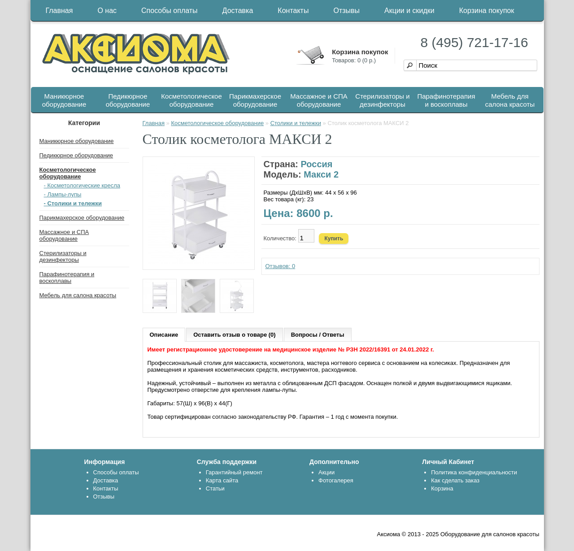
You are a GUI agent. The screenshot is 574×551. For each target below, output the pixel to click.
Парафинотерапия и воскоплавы (446, 100)
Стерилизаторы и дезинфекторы (382, 100)
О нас (107, 10)
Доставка (237, 10)
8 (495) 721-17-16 (474, 42)
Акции (326, 472)
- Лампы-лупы (63, 194)
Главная (59, 10)
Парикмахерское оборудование (255, 100)
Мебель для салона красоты (510, 100)
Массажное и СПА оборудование (319, 100)
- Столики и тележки (73, 203)
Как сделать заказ (455, 480)
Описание (164, 334)
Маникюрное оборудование (64, 100)
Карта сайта (222, 480)
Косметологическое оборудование (191, 100)
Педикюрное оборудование (128, 100)
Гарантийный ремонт (234, 472)
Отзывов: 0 (280, 266)
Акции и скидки (409, 10)
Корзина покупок (486, 10)
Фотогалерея (335, 480)
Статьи (215, 488)
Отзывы (346, 10)
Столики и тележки (295, 123)
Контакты (293, 10)
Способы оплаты (169, 10)
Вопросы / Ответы (317, 334)
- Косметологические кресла (82, 185)
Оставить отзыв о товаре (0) (234, 334)
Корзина (442, 488)
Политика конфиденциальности (474, 472)
